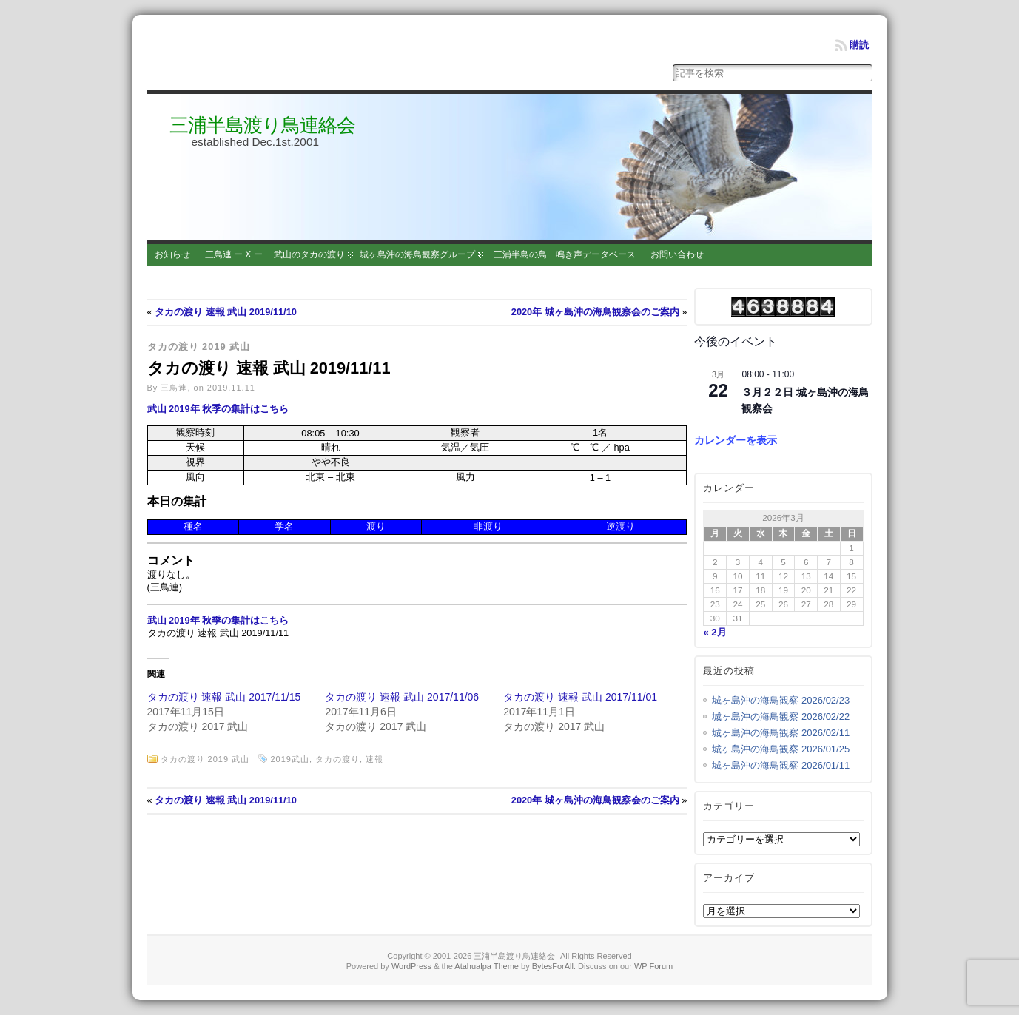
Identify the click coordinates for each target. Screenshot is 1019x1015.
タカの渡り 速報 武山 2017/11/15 (224, 697)
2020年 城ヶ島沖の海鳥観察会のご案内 (595, 311)
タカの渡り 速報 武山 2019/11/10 (226, 311)
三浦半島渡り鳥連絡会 (262, 125)
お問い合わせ (677, 254)
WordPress (411, 966)
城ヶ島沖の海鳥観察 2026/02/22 (781, 716)
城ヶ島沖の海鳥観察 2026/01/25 (781, 749)
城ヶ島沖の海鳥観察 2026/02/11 (781, 732)
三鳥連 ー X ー (234, 254)
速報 (374, 759)
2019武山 (289, 759)
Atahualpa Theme (486, 966)
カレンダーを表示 (735, 440)
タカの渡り (337, 759)
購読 (859, 44)
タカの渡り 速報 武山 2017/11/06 (402, 697)
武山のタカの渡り (309, 254)
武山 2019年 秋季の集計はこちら (218, 408)
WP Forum (653, 966)
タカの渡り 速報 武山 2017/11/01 (580, 697)
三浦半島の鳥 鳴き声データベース (565, 254)
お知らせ (172, 254)
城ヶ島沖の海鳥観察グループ (417, 254)
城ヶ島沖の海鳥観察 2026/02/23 (781, 700)
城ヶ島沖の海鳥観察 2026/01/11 (781, 765)
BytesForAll (553, 966)
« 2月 (714, 632)
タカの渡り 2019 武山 (199, 346)
